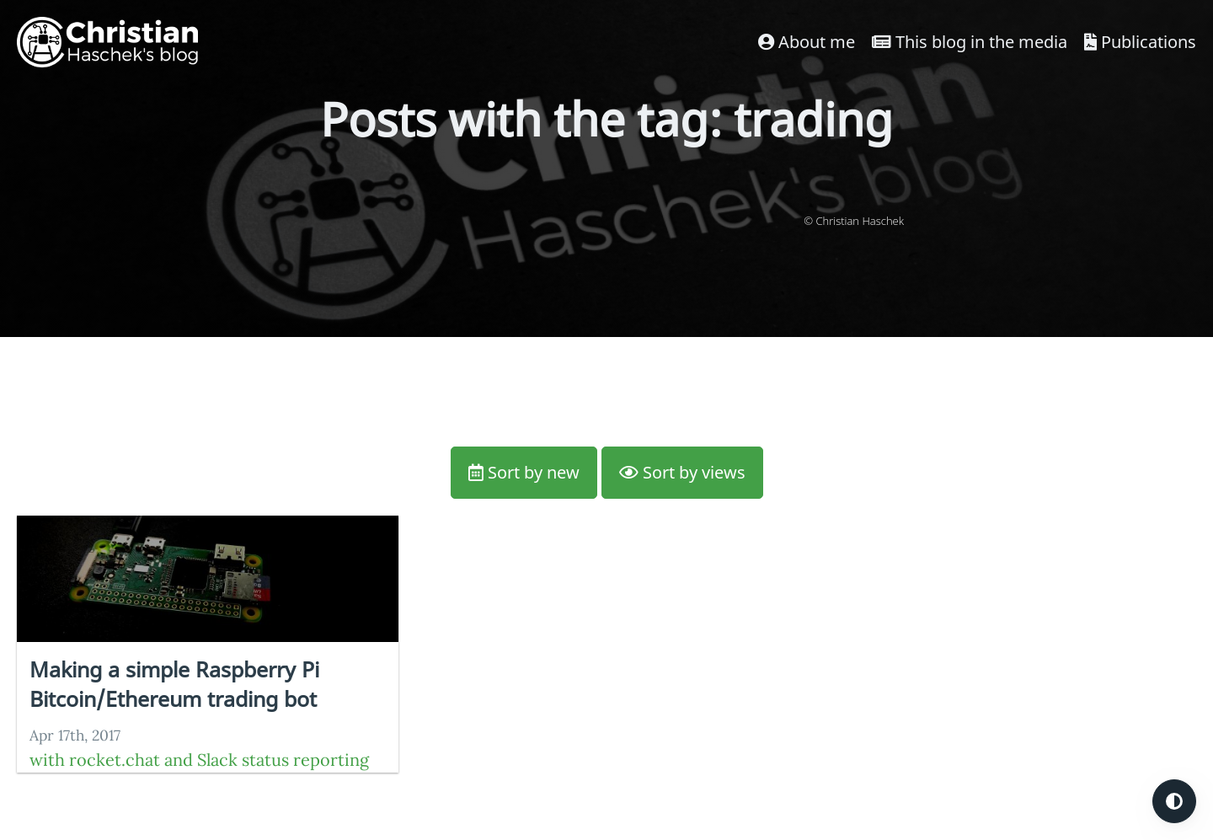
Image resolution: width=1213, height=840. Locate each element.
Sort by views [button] (682, 472)
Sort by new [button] (524, 472)
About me (806, 41)
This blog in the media (969, 41)
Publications (1140, 41)
